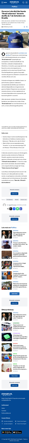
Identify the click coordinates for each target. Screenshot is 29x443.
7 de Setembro (10, 199)
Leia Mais (14, 293)
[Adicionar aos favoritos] (24, 27)
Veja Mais (14, 376)
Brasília (16, 199)
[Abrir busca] (23, 2)
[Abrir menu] (4, 2)
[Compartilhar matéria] (26, 27)
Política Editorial (6, 413)
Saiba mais (14, 193)
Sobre (3, 408)
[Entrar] (26, 2)
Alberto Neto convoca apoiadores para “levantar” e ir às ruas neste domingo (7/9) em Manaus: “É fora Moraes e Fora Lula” (14, 145)
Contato (4, 410)
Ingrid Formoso (12, 205)
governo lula (23, 199)
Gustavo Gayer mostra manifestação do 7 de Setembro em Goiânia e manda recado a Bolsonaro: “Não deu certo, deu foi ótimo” (15, 139)
